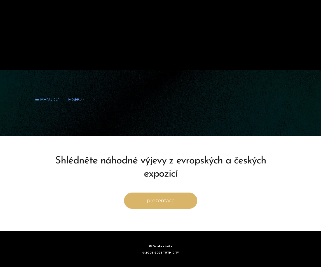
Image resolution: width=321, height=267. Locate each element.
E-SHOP (76, 99)
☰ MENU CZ (47, 99)
